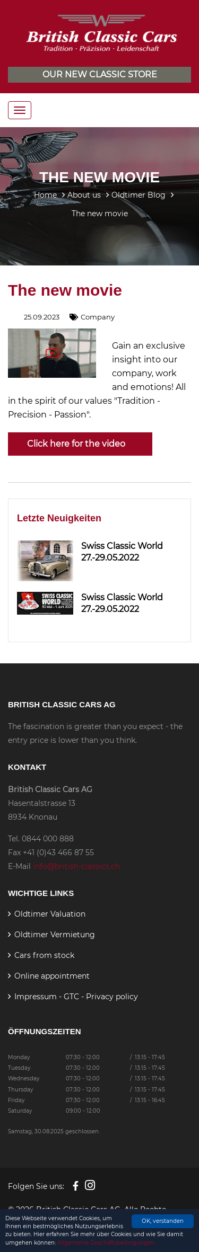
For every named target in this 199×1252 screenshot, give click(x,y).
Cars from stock (44, 955)
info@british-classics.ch (76, 866)
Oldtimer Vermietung (54, 934)
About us (84, 195)
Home (45, 195)
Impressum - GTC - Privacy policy (76, 996)
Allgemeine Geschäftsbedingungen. (106, 1242)
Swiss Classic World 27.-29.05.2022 (122, 552)
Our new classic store (99, 74)
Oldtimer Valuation (49, 914)
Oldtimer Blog (138, 195)
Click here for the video (80, 444)
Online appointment (52, 976)
